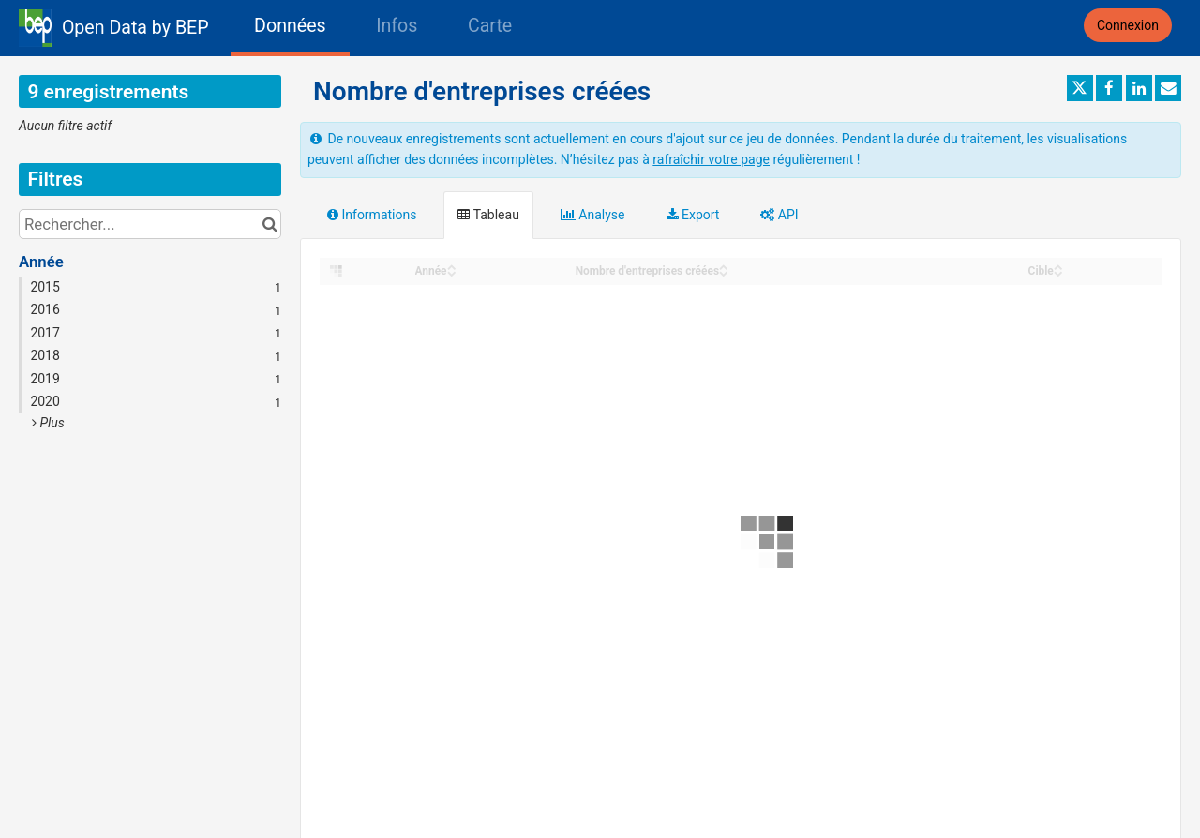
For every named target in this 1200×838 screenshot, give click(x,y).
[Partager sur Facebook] (1109, 88)
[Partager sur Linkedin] (1139, 88)
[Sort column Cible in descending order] (1058, 272)
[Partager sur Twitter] (1080, 88)
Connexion (1128, 25)
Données (290, 26)
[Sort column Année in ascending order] (452, 265)
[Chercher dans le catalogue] (269, 224)
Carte (490, 26)
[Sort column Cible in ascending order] (1058, 265)
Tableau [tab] (488, 214)
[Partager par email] (1168, 88)
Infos (396, 26)
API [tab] (779, 214)
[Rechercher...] (150, 224)
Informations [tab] (371, 214)
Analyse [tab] (593, 214)
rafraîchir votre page (711, 159)
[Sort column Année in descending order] (452, 272)
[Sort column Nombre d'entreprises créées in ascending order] (723, 265)
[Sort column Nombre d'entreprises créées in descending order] (723, 272)
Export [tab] (693, 214)
